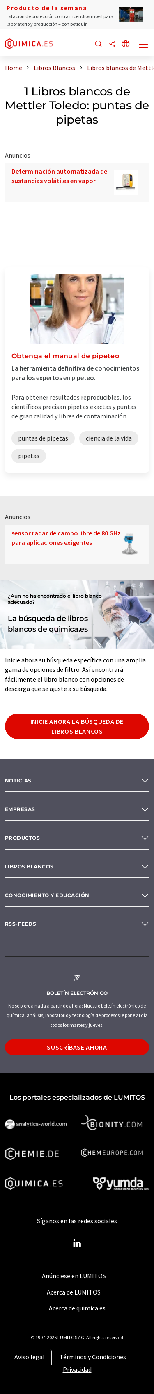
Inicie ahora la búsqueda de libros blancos (77, 726)
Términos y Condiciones (93, 1357)
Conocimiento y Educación (47, 895)
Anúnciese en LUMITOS (74, 1276)
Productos (22, 838)
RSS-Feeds (20, 924)
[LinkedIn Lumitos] (77, 1243)
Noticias (18, 780)
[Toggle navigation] (143, 45)
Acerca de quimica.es (77, 1308)
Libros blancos (29, 866)
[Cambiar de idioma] (125, 44)
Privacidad (77, 1369)
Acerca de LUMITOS (74, 1292)
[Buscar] (98, 44)
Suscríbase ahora (77, 1047)
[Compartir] (112, 44)
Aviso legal (29, 1357)
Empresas (20, 809)
